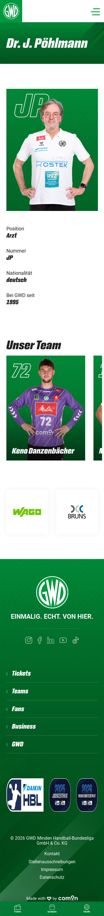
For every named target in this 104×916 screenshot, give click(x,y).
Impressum (52, 869)
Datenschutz (52, 877)
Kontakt (52, 853)
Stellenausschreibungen (52, 861)
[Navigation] (95, 11)
